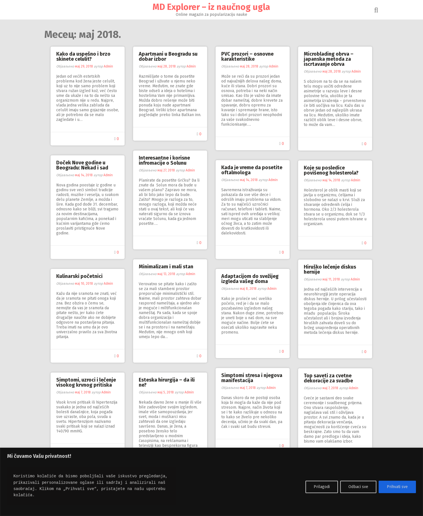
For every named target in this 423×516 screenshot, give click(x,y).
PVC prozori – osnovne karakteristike (248, 56)
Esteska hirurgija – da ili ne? (167, 382)
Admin (108, 66)
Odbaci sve (358, 486)
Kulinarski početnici (80, 276)
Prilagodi (322, 486)
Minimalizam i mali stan (166, 267)
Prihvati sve (397, 486)
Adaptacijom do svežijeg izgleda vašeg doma (250, 278)
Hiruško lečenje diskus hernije (330, 269)
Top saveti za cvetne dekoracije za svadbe (328, 378)
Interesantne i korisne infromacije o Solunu (164, 160)
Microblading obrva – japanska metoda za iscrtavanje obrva (329, 59)
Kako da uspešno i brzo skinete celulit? (84, 56)
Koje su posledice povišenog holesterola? (331, 170)
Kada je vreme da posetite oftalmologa (252, 170)
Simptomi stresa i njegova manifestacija (252, 378)
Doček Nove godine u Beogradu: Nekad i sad (83, 165)
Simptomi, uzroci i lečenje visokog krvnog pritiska (86, 382)
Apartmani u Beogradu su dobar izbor (168, 56)
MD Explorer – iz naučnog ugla (211, 7)
